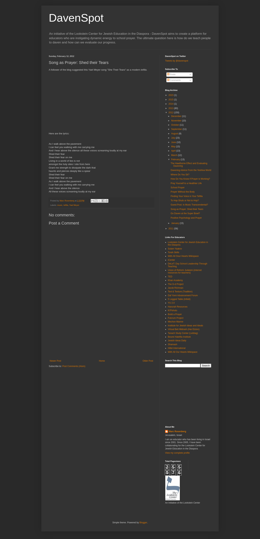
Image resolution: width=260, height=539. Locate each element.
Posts (171, 74)
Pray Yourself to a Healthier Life (186, 183)
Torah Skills (173, 252)
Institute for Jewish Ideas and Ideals (185, 325)
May (173, 146)
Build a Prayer (175, 314)
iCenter (171, 260)
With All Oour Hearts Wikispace (183, 256)
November (176, 120)
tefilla (66, 205)
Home (102, 361)
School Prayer (177, 187)
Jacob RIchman (175, 288)
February (176, 159)
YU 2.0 (171, 303)
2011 (171, 228)
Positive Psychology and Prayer (186, 218)
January (175, 223)
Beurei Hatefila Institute (179, 337)
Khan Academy (175, 280)
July (173, 138)
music (59, 205)
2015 (171, 99)
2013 (171, 108)
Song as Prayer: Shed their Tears (187, 209)
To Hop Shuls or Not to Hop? (185, 200)
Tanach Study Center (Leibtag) (183, 333)
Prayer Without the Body (183, 192)
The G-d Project (176, 284)
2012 (171, 112)
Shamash (172, 344)
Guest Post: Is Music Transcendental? (189, 204)
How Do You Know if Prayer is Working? (190, 179)
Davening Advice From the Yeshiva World (191, 170)
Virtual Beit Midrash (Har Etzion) (183, 329)
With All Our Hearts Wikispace (182, 352)
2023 (171, 95)
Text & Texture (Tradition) (180, 291)
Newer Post (55, 361)
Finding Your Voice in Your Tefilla (187, 196)
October (175, 125)
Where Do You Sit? (180, 174)
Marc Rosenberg (177, 431)
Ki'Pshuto (172, 310)
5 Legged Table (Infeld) (179, 299)
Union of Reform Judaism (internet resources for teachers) (185, 271)
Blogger (143, 522)
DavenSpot (76, 18)
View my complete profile (177, 453)
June (174, 142)
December (176, 116)
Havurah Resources (177, 306)
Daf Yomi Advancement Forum (183, 295)
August (175, 133)
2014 (171, 104)
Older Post (148, 361)
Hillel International (176, 348)
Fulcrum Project (175, 318)
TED (170, 276)
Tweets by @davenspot (176, 60)
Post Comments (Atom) (73, 366)
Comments (174, 80)
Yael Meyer (74, 205)
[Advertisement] (101, 332)
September (177, 129)
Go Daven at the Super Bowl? (185, 213)
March (174, 155)
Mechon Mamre (175, 321)
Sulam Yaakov (175, 248)
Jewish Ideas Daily (177, 340)
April (173, 150)
